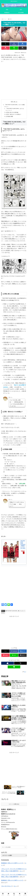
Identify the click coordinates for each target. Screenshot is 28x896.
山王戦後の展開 (9, 116)
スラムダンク (21, 610)
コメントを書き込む (14, 804)
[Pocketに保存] (5, 48)
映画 (3, 610)
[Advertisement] (14, 82)
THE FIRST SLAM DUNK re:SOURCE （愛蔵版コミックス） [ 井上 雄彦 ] (22, 544)
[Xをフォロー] (20, 663)
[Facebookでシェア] (14, 44)
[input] (14, 847)
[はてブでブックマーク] (22, 44)
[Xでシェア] (5, 44)
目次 (12, 101)
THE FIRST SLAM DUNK (11, 610)
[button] (22, 48)
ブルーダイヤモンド (6, 886)
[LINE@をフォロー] (14, 666)
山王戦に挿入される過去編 (12, 112)
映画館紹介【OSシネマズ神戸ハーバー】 (12, 863)
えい (21, 871)
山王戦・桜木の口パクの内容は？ (13, 114)
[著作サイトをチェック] (7, 663)
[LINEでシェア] (14, 48)
